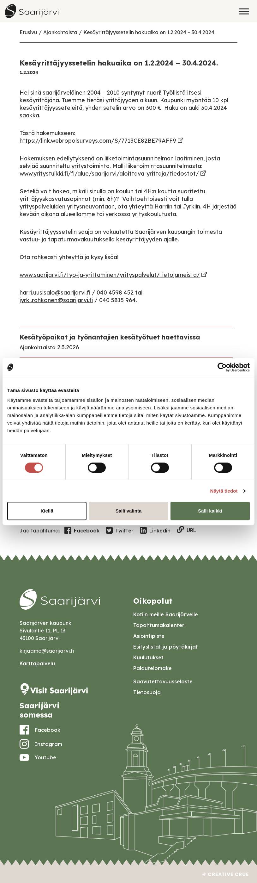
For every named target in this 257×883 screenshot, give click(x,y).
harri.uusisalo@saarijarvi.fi (55, 292)
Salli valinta (129, 510)
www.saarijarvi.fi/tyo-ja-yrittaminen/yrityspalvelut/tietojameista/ (110, 274)
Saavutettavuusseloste (163, 681)
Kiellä (46, 510)
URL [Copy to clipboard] (186, 530)
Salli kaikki (210, 510)
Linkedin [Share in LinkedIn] (155, 530)
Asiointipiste (148, 636)
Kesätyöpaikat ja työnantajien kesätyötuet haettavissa (110, 337)
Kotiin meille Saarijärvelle (165, 614)
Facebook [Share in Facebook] (81, 530)
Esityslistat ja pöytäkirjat (165, 647)
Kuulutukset (148, 657)
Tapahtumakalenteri (159, 625)
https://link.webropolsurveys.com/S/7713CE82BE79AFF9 (98, 140)
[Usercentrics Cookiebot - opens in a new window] (222, 367)
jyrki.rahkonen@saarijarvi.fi (56, 300)
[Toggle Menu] (244, 11)
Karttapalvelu (37, 663)
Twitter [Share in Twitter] (120, 530)
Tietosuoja (147, 692)
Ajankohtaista (60, 32)
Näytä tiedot (224, 491)
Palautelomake (152, 668)
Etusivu (28, 32)
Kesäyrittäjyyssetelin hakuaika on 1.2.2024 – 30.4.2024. (149, 32)
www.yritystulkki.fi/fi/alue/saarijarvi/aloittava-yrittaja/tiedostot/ (109, 173)
